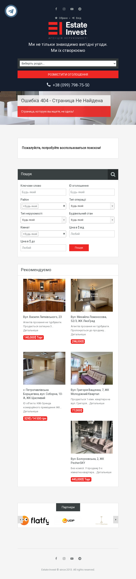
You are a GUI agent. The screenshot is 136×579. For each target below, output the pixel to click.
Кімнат (25, 227)
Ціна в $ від (76, 227)
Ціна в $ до (28, 241)
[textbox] (42, 206)
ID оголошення (79, 185)
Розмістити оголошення (68, 74)
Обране (61, 18)
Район (25, 199)
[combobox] (43, 206)
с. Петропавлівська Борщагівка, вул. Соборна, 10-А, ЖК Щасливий (43, 394)
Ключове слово (31, 185)
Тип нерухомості (31, 213)
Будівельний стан (81, 213)
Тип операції (77, 199)
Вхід (76, 18)
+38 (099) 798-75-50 (71, 85)
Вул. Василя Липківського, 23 (42, 317)
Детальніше (30, 330)
